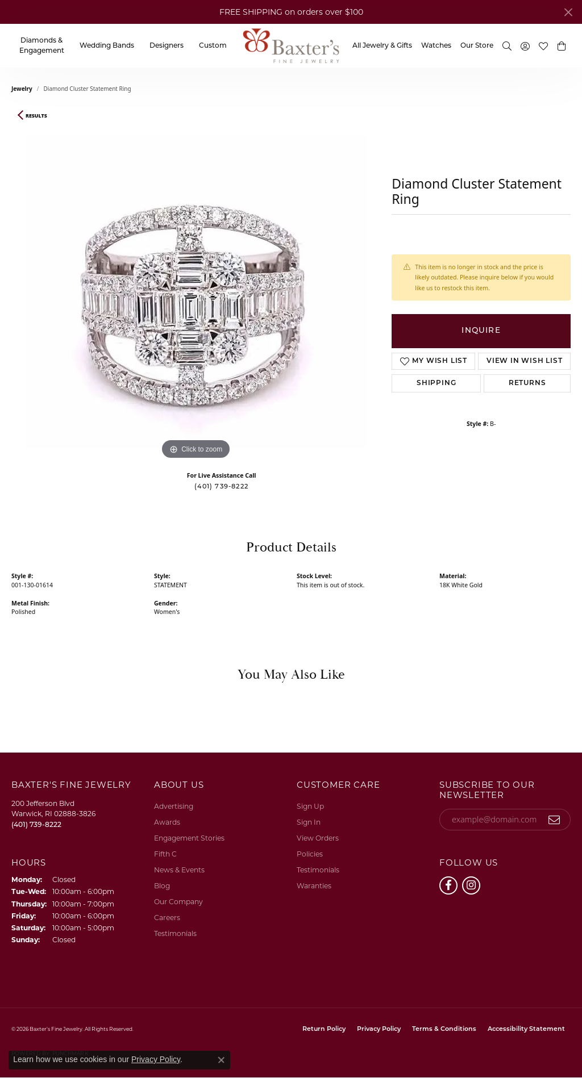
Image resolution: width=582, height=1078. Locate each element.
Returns (527, 383)
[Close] (568, 12)
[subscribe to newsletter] (554, 819)
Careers (167, 917)
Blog (162, 885)
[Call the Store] (36, 824)
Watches (436, 46)
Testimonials (175, 933)
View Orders (318, 838)
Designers (166, 46)
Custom (213, 46)
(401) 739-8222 (221, 487)
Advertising (173, 806)
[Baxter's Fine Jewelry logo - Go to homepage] (291, 46)
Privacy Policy (379, 1029)
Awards (167, 822)
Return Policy (324, 1029)
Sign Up (310, 806)
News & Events (179, 870)
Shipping (436, 383)
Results (36, 115)
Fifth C (165, 854)
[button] (507, 46)
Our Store (476, 46)
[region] (196, 292)
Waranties (314, 885)
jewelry (21, 89)
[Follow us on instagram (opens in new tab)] (471, 885)
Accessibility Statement (526, 1029)
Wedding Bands (107, 46)
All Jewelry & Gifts (382, 46)
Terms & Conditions (444, 1029)
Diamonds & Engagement (41, 46)
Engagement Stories (189, 838)
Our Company (178, 901)
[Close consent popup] (221, 1059)
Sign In (309, 822)
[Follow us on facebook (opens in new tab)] (448, 885)
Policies (310, 854)
